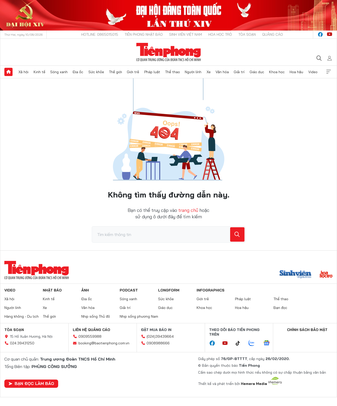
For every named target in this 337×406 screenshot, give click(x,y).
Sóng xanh (59, 72)
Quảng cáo (272, 34)
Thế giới (115, 72)
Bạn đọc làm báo (31, 383)
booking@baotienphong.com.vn (103, 343)
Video (313, 72)
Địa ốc (78, 72)
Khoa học (277, 72)
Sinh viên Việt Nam (185, 34)
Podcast (129, 290)
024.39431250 (22, 343)
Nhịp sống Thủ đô (95, 316)
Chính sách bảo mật (307, 329)
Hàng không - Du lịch (21, 316)
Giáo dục (257, 72)
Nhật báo (52, 290)
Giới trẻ (133, 72)
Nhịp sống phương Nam (139, 316)
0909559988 (89, 336)
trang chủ (188, 210)
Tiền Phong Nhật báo (144, 34)
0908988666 (158, 343)
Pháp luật (152, 72)
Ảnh (85, 290)
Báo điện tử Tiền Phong (168, 52)
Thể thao (172, 72)
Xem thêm (328, 72)
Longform (168, 290)
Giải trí (239, 72)
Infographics (210, 290)
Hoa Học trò (220, 34)
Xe (209, 72)
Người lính (193, 72)
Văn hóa (222, 72)
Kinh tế (39, 72)
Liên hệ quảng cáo (91, 329)
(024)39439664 (160, 336)
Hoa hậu (296, 72)
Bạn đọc (280, 307)
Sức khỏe (96, 72)
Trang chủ (8, 72)
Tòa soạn (247, 34)
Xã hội (23, 72)
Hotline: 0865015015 (99, 34)
